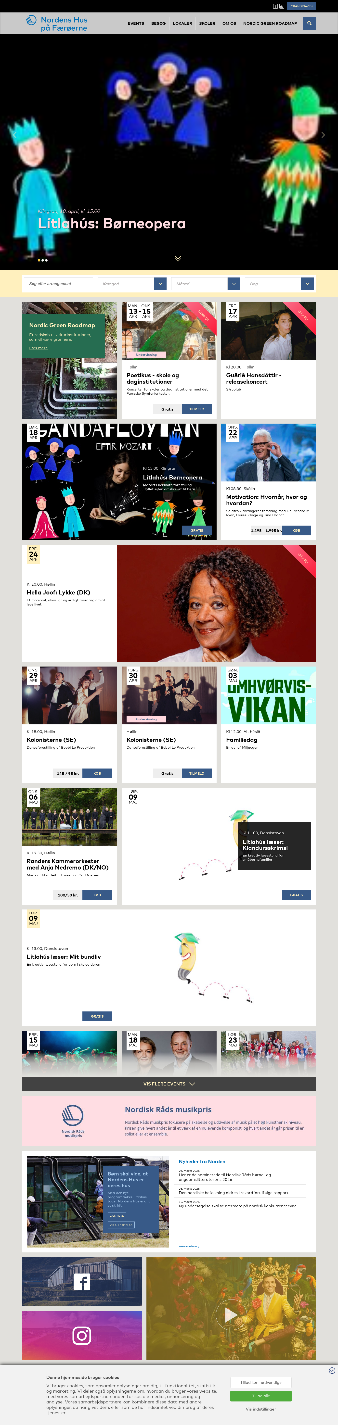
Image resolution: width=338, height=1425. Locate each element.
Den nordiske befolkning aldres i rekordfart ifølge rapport (240, 1191)
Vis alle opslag (121, 1224)
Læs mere (117, 1215)
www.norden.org (189, 1246)
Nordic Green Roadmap (270, 23)
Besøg (158, 23)
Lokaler (182, 23)
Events (136, 23)
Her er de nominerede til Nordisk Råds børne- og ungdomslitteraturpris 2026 (240, 1175)
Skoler (207, 23)
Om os (229, 23)
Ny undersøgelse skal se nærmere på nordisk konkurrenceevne (240, 1204)
